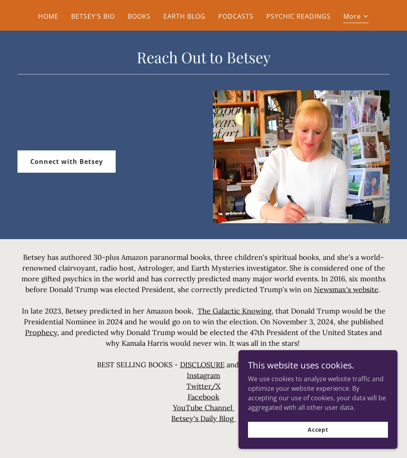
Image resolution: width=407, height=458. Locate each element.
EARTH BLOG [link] (184, 16)
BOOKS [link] (139, 16)
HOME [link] (48, 16)
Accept (318, 429)
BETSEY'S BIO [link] (93, 16)
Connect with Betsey (66, 161)
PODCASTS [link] (236, 16)
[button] (356, 17)
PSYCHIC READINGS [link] (298, 16)
